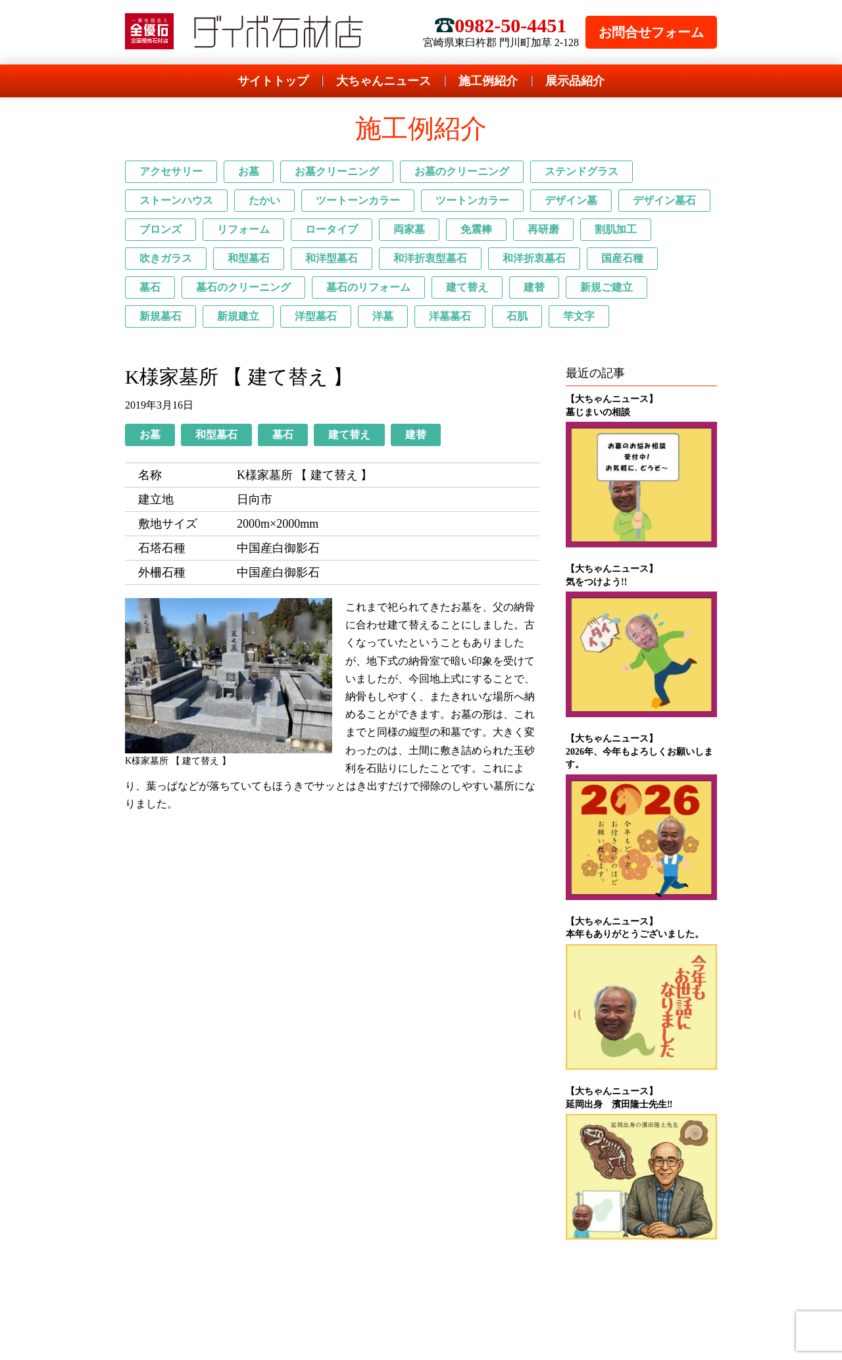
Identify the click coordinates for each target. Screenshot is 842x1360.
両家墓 (409, 229)
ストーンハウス (176, 200)
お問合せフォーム (651, 32)
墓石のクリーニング (243, 287)
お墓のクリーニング (461, 171)
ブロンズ (160, 229)
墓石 (150, 287)
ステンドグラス (581, 171)
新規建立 (238, 316)
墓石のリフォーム (368, 287)
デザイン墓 (571, 200)
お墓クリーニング (337, 171)
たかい (264, 200)
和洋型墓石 (331, 258)
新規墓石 (160, 316)
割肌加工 (616, 229)
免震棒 (476, 229)
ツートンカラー (472, 200)
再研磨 (543, 229)
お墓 (248, 171)
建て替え (467, 287)
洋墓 (382, 316)
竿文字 (579, 316)
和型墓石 (249, 258)
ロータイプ (331, 229)
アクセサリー (171, 171)
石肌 (517, 316)
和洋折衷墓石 (534, 258)
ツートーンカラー (358, 200)
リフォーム (243, 229)
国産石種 (622, 258)
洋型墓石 (316, 316)
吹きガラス (165, 258)
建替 (534, 287)
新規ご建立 (606, 287)
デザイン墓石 (664, 200)
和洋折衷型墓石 (430, 258)
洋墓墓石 (450, 316)
